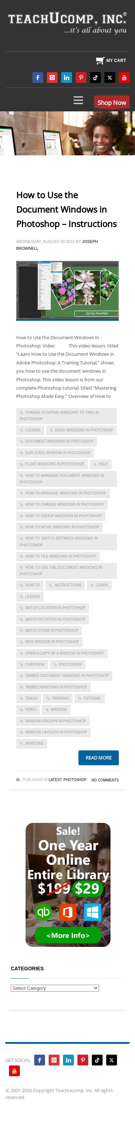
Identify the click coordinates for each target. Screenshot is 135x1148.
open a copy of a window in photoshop (64, 653)
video (30, 710)
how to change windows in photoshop (64, 504)
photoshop (70, 664)
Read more (99, 757)
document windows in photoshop (59, 441)
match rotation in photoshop (55, 619)
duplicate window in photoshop (57, 453)
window (59, 710)
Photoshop (75, 780)
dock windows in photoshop (84, 430)
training (60, 698)
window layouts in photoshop (56, 732)
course (33, 430)
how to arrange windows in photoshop (65, 493)
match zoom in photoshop (51, 631)
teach (31, 698)
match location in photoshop (55, 608)
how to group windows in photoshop (63, 516)
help (103, 464)
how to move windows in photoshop (62, 527)
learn (102, 585)
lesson (32, 597)
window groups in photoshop (55, 721)
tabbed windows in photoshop (56, 687)
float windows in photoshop (54, 464)
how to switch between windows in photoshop (59, 541)
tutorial (92, 698)
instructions (67, 585)
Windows (34, 743)
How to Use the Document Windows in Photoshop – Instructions (66, 209)
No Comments (105, 780)
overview (35, 664)
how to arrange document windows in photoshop (62, 479)
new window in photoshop (52, 642)
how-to (32, 585)
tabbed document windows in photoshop (67, 676)
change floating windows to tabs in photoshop (59, 416)
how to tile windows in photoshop (60, 556)
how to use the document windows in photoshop (61, 571)
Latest (55, 780)
